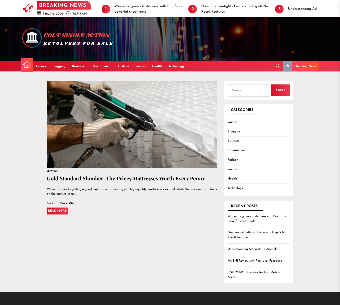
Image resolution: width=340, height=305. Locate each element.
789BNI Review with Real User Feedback (255, 260)
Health (157, 66)
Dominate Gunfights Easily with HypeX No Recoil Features (257, 235)
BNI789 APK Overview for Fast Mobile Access (254, 275)
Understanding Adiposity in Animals (252, 249)
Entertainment (101, 66)
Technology (176, 66)
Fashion (123, 66)
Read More (57, 211)
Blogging (58, 66)
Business (78, 66)
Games (41, 66)
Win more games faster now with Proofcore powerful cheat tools (257, 219)
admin (50, 203)
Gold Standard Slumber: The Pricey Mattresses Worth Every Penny (126, 178)
